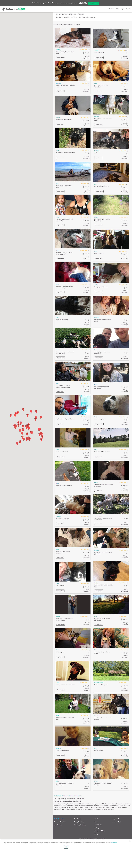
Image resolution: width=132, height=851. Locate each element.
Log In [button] (122, 9)
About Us (96, 818)
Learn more (113, 842)
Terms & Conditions (99, 831)
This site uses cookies (100, 839)
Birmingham (65, 795)
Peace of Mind (117, 822)
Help (117, 9)
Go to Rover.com (93, 3)
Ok (66, 847)
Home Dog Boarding (80, 825)
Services (111, 9)
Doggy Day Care (78, 822)
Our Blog (96, 828)
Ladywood (71, 795)
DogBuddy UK (57, 795)
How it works (57, 825)
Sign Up (128, 9)
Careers (96, 822)
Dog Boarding (79, 795)
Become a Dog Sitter (60, 822)
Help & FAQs (116, 818)
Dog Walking (77, 818)
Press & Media (98, 825)
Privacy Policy (98, 834)
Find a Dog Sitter (59, 818)
